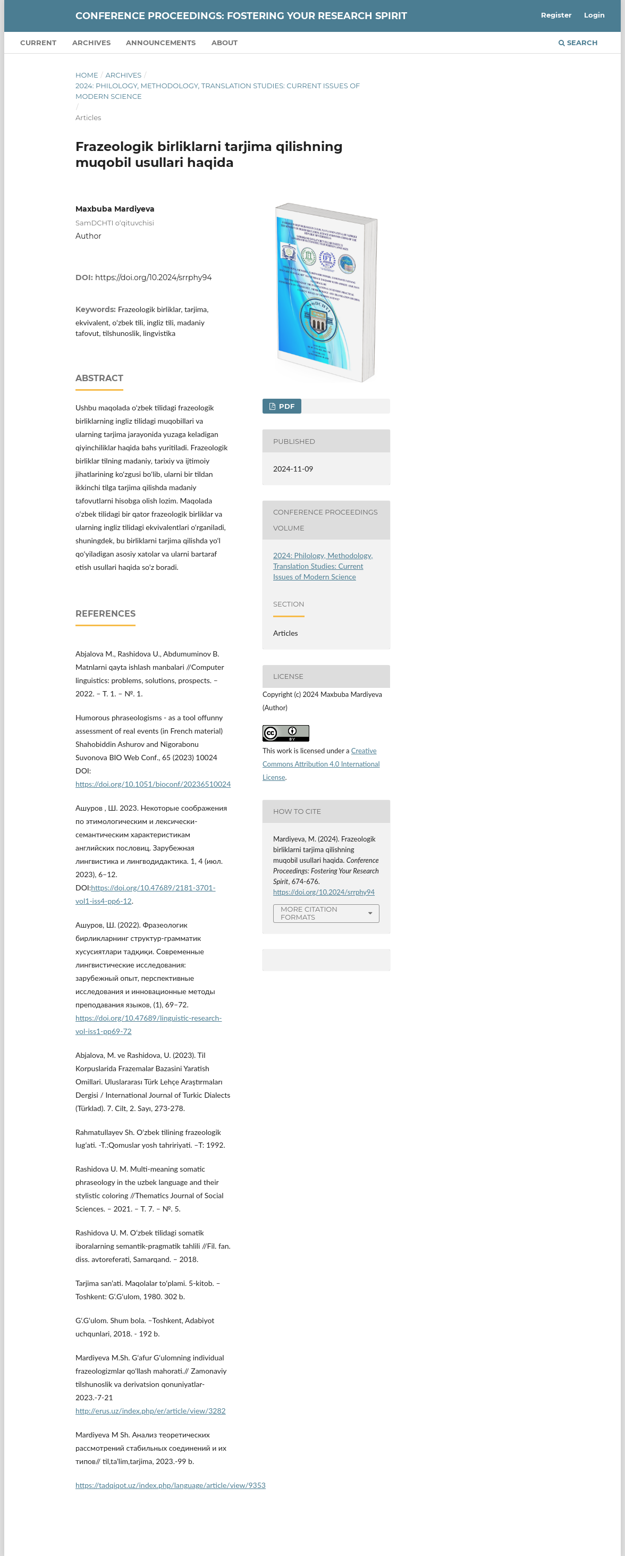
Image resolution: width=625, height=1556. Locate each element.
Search (578, 42)
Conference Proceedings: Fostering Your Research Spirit (241, 16)
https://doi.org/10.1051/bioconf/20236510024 (153, 783)
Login (594, 15)
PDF (285, 406)
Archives (91, 42)
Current (38, 42)
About (225, 42)
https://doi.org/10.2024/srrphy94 (153, 277)
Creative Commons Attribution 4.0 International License (321, 763)
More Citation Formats (309, 913)
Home (86, 75)
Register (556, 15)
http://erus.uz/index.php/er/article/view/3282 (150, 1410)
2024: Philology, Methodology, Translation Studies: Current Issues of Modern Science (217, 90)
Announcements (161, 42)
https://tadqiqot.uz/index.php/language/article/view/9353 (170, 1485)
